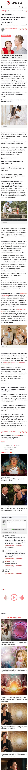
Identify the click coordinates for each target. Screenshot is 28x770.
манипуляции (9, 449)
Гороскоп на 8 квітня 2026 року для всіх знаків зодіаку (14, 643)
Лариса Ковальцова (11, 28)
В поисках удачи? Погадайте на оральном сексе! (12, 480)
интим (17, 445)
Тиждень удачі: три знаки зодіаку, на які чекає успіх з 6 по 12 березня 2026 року (14, 699)
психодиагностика (10, 447)
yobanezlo (7, 561)
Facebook (17, 435)
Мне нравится (19, 545)
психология (8, 445)
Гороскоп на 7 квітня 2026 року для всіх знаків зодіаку (14, 671)
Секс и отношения (5, 35)
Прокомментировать (9, 545)
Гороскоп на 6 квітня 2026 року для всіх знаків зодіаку (14, 728)
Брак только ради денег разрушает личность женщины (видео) (14, 509)
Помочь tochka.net (13, 11)
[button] (22, 7)
